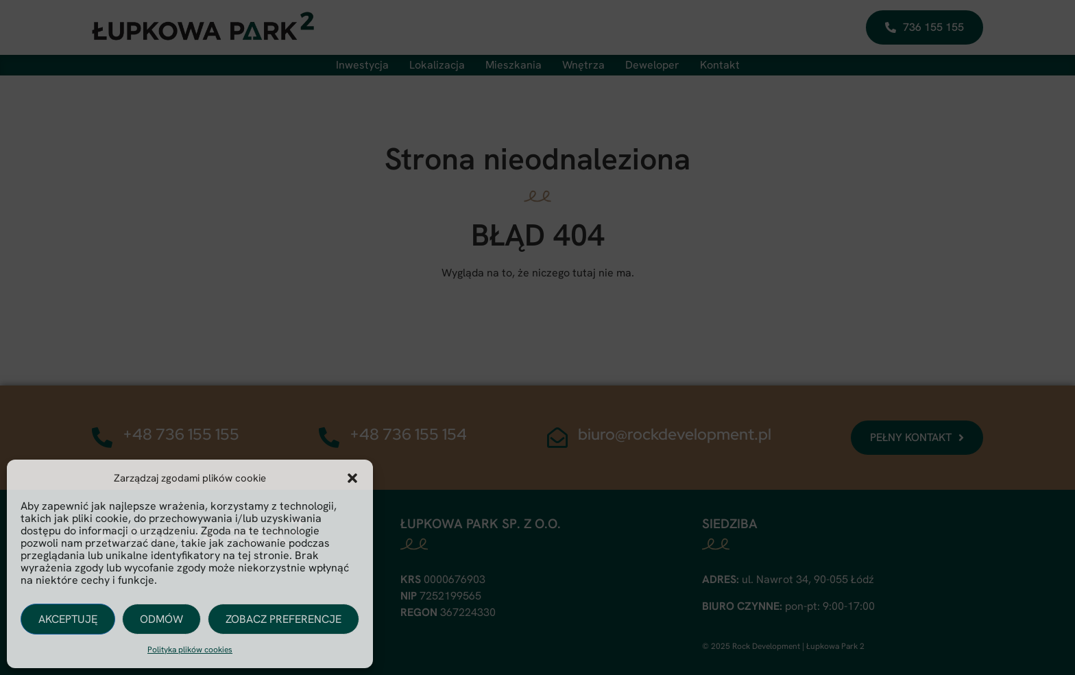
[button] (352, 478)
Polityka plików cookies (189, 649)
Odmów (161, 619)
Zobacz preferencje (283, 619)
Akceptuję (67, 619)
